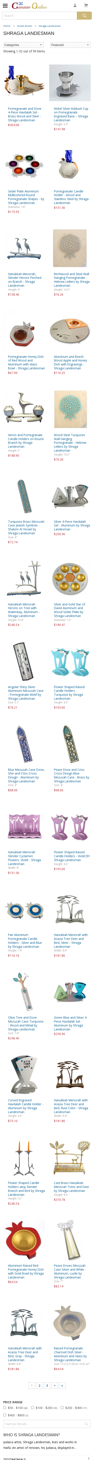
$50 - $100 (18, 1408)
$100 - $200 (46, 1408)
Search (84, 16)
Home (6, 25)
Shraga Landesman (50, 25)
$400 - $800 (18, 1415)
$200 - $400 (76, 1408)
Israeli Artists (24, 25)
